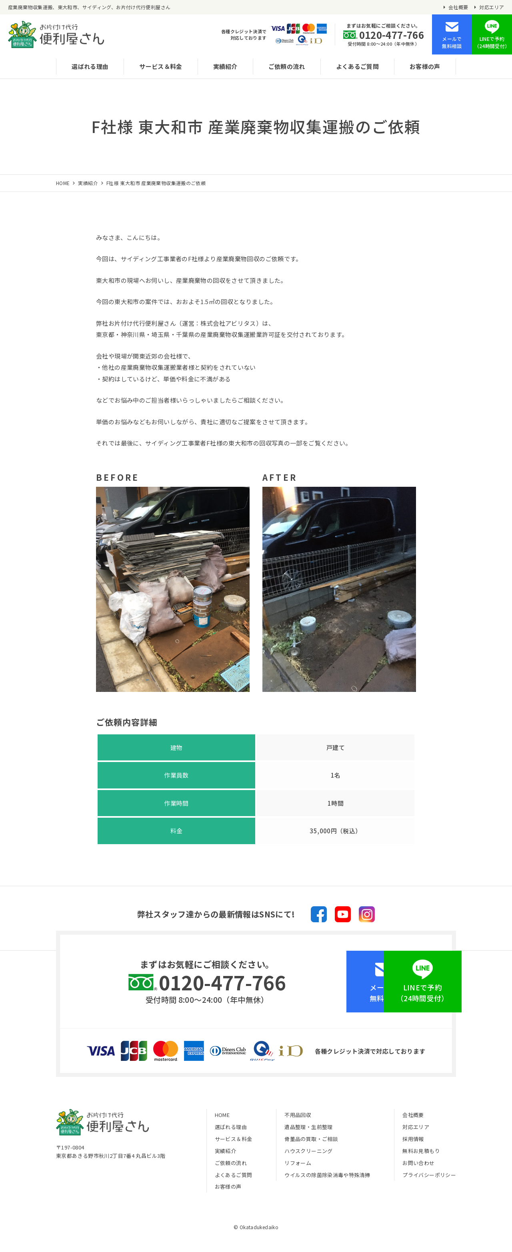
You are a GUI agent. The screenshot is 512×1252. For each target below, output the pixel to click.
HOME (222, 1117)
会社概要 (458, 7)
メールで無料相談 (452, 42)
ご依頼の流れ (286, 66)
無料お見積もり (421, 1153)
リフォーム (297, 1165)
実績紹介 (225, 66)
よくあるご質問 (357, 66)
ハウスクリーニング (308, 1153)
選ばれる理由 (89, 66)
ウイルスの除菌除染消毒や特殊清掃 (327, 1177)
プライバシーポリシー (429, 1177)
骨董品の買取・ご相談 (311, 1141)
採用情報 (413, 1141)
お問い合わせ (418, 1165)
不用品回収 (297, 1117)
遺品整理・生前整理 (308, 1129)
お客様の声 (425, 66)
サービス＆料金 (160, 66)
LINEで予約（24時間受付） (492, 42)
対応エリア (491, 7)
